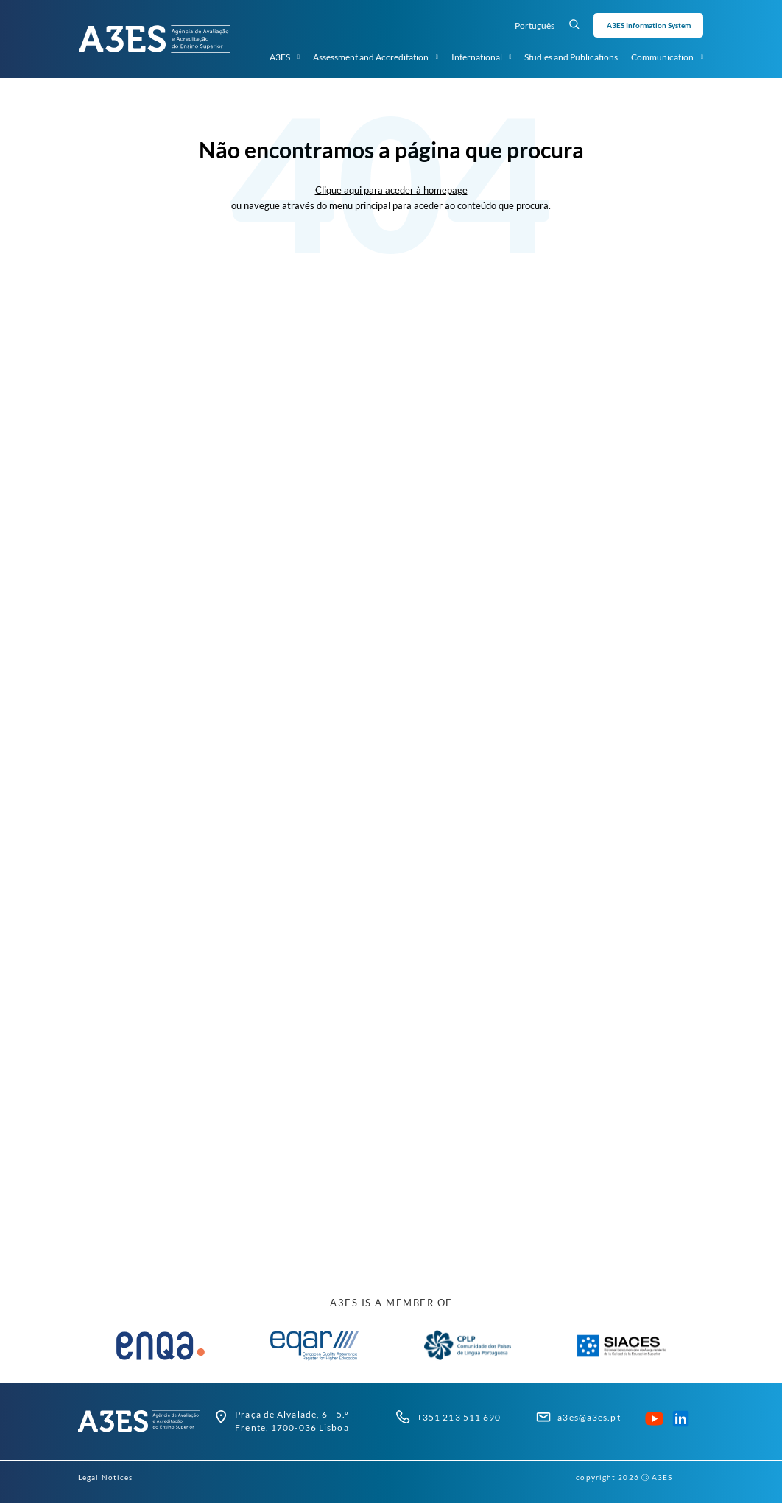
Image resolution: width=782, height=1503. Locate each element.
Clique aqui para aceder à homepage (391, 190)
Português (534, 25)
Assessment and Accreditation (375, 57)
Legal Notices (105, 1477)
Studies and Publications (571, 57)
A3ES (285, 57)
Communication (667, 57)
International (481, 57)
